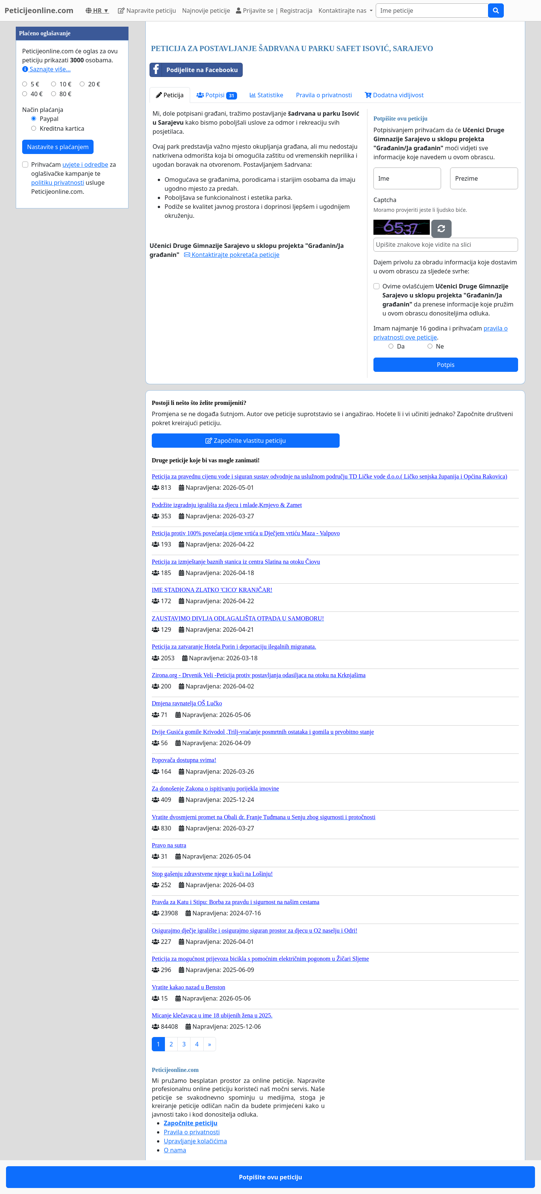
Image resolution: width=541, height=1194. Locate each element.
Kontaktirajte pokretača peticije (232, 255)
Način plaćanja (42, 110)
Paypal (49, 119)
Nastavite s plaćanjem (58, 147)
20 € (94, 84)
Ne (440, 346)
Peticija (170, 95)
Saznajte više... (46, 69)
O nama (175, 1150)
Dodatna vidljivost (394, 95)
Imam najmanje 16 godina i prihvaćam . (440, 332)
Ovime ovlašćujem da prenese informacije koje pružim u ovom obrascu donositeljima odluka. (448, 299)
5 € (35, 84)
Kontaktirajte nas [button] (343, 10)
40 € (37, 94)
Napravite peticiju (147, 10)
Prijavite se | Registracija (274, 10)
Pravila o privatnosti (324, 95)
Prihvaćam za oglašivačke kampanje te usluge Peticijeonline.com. (73, 178)
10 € (65, 84)
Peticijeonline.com (39, 10)
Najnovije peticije (206, 10)
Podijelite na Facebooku (194, 70)
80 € (65, 94)
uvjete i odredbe (85, 164)
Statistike (266, 95)
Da (401, 346)
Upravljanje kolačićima (195, 1141)
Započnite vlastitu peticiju (246, 440)
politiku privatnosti (57, 182)
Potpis (446, 365)
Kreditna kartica (62, 128)
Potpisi (216, 95)
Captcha (384, 200)
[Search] (432, 10)
